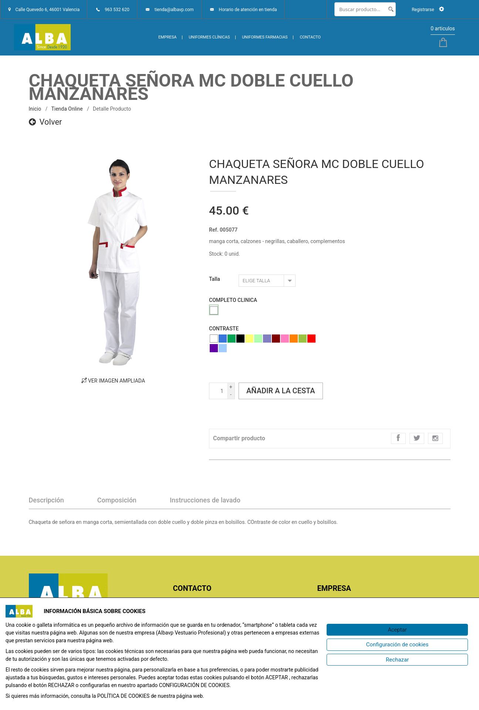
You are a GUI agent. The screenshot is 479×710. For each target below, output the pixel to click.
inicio (35, 109)
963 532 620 (117, 9)
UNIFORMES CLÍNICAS (209, 37)
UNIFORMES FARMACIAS (264, 37)
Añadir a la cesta (280, 390)
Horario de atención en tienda (248, 9)
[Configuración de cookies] (397, 645)
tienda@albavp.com (174, 9)
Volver (45, 122)
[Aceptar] (397, 630)
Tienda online (66, 109)
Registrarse (428, 9)
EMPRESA (167, 37)
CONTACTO (310, 37)
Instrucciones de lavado (205, 500)
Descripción (46, 500)
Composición (116, 500)
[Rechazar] (397, 660)
